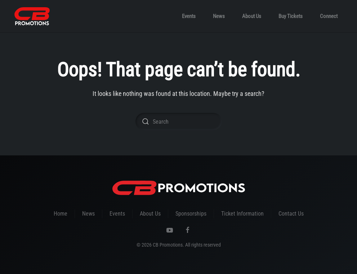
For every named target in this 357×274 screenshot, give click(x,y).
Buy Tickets (290, 16)
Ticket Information (242, 213)
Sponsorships (190, 213)
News (219, 16)
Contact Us (291, 213)
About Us (251, 16)
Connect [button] (329, 16)
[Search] (178, 121)
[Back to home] (32, 16)
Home (60, 213)
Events (189, 16)
